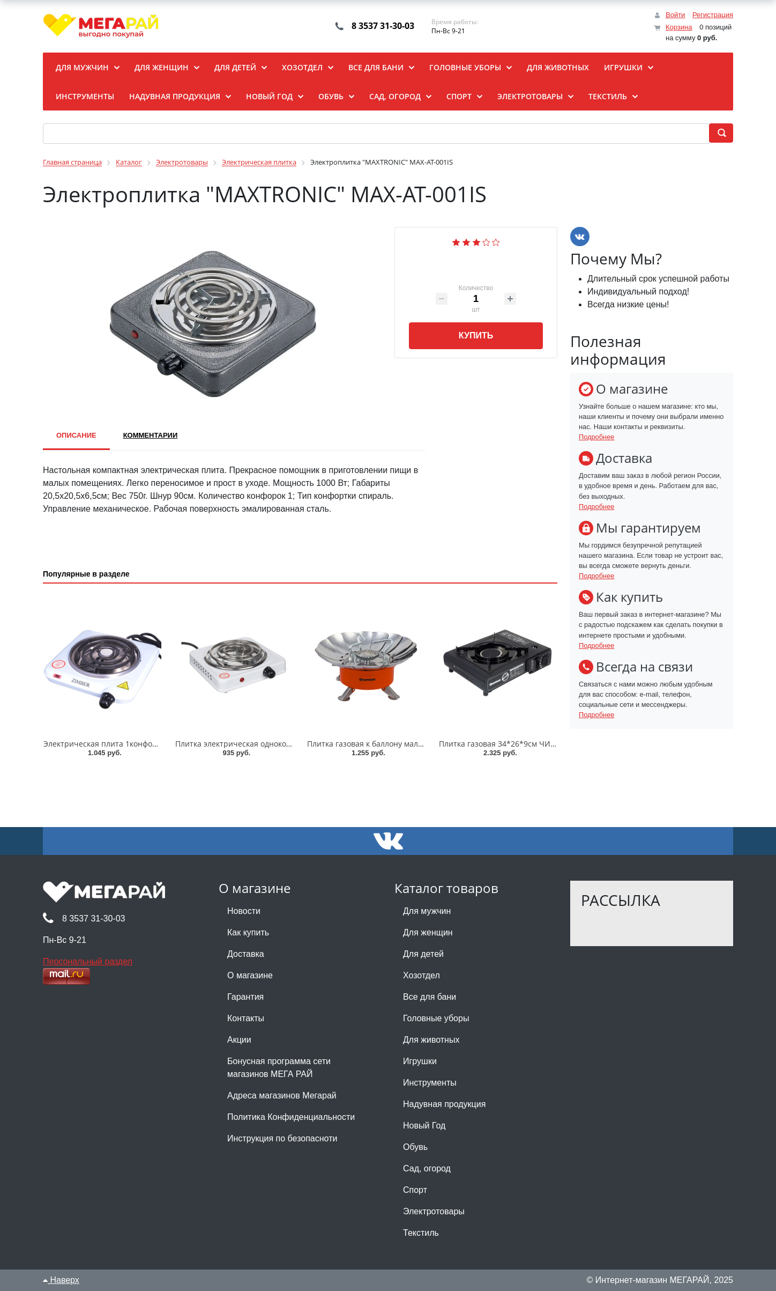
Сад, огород (427, 1168)
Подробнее (596, 437)
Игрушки (420, 1061)
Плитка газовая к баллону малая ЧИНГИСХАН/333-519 (406, 744)
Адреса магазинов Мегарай (282, 1095)
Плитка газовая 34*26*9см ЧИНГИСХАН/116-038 (527, 744)
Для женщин (428, 932)
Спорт (415, 1189)
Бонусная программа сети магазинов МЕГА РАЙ (279, 1068)
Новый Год (424, 1125)
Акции (239, 1039)
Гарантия (245, 996)
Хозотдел (421, 975)
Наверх (61, 1280)
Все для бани (429, 996)
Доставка (245, 953)
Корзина (679, 27)
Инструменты (430, 1082)
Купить (476, 335)
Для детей (423, 953)
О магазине (250, 975)
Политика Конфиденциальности (291, 1117)
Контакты (245, 1018)
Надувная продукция (444, 1104)
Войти (675, 15)
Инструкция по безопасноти (282, 1138)
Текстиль (421, 1232)
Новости (243, 911)
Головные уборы (436, 1018)
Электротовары (434, 1211)
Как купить (248, 932)
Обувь (415, 1147)
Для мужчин (427, 911)
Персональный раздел (87, 961)
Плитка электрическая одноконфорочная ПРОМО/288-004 (282, 744)
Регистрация (712, 15)
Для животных (431, 1039)
